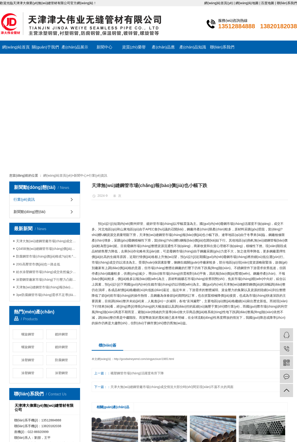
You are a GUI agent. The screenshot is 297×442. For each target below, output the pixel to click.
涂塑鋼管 (27, 360)
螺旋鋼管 (27, 334)
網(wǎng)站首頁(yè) (218, 3)
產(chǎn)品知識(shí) (192, 49)
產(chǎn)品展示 (74, 47)
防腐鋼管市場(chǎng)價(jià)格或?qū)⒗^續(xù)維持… (46, 256)
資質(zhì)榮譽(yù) (134, 49)
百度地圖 (267, 3)
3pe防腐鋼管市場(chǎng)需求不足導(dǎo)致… (46, 295)
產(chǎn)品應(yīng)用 (163, 49)
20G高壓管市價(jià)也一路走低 (38, 264)
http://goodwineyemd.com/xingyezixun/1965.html (144, 359)
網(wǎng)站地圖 (247, 3)
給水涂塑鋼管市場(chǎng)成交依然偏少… (46, 272)
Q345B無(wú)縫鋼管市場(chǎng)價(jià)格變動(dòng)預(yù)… (46, 249)
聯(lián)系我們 (287, 3)
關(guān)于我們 (45, 47)
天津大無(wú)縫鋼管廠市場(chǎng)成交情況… (46, 241)
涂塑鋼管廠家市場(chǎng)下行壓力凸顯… (46, 279)
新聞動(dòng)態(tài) (29, 212)
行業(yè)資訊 (98, 175)
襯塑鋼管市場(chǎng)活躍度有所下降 (137, 373)
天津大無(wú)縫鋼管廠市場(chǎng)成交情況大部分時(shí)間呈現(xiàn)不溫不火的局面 (171, 387)
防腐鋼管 (61, 360)
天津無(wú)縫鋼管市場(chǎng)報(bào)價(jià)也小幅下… (46, 287)
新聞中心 (104, 47)
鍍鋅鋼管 (61, 334)
